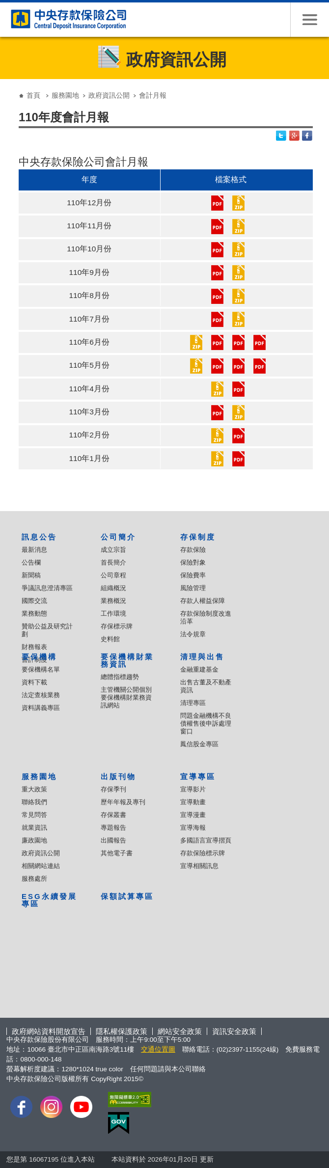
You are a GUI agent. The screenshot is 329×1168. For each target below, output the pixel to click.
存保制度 (198, 537)
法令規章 (193, 634)
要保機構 (39, 656)
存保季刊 (113, 789)
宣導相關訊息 (199, 865)
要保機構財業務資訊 (127, 660)
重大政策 (34, 789)
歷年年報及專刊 (123, 802)
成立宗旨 (113, 549)
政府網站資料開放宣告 (48, 1031)
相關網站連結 (41, 865)
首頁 (33, 95)
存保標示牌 (117, 626)
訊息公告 (39, 537)
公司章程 (113, 575)
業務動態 (34, 613)
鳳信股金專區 (199, 744)
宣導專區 (198, 776)
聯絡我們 (34, 802)
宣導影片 (193, 789)
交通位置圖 (158, 1049)
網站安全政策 (180, 1031)
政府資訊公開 (109, 95)
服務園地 (65, 95)
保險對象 (193, 562)
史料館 (110, 639)
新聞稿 (31, 575)
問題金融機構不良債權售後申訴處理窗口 (205, 723)
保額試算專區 (127, 896)
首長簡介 (113, 562)
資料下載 (34, 682)
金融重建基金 (199, 669)
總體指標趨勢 (120, 676)
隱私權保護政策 (121, 1031)
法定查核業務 (41, 695)
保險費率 (193, 575)
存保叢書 (113, 814)
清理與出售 (202, 656)
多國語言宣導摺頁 (205, 840)
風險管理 (193, 588)
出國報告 (113, 840)
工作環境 (113, 613)
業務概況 (113, 600)
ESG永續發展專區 (49, 900)
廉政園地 (34, 840)
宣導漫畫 (193, 814)
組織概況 (113, 588)
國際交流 (34, 600)
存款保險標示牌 (202, 853)
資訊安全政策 (234, 1031)
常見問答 (34, 814)
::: (9, 87)
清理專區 (193, 702)
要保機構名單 (41, 669)
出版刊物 (118, 776)
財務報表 (34, 647)
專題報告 (113, 827)
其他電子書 (117, 853)
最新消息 (34, 549)
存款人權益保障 (202, 600)
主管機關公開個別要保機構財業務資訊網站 (126, 697)
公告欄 (31, 562)
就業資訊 (34, 827)
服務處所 (34, 878)
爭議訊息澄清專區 (47, 588)
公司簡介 (118, 537)
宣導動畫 (193, 802)
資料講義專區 (41, 707)
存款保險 (193, 549)
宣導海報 (193, 827)
